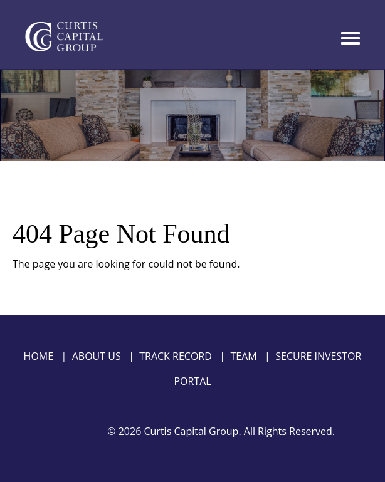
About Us (96, 356)
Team (243, 356)
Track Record (175, 356)
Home (39, 356)
